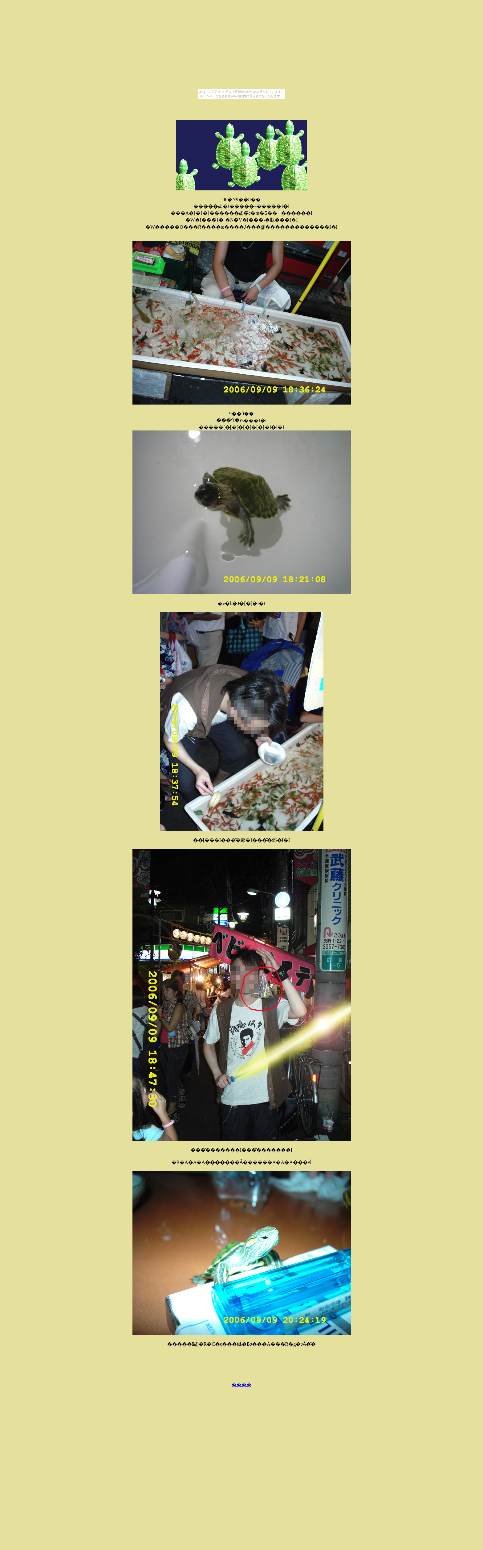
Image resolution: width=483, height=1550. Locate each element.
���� (241, 1384)
